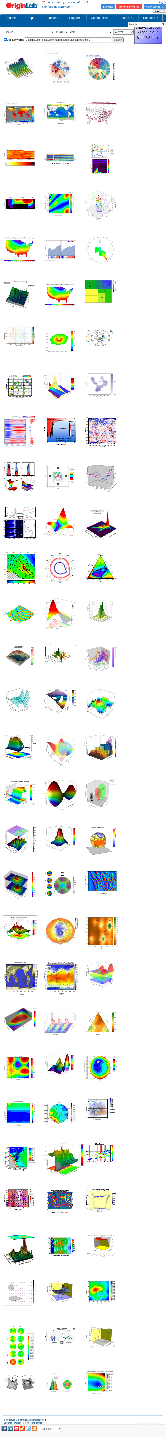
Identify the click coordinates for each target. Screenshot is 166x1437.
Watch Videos (154, 6)
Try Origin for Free (129, 6)
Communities (101, 18)
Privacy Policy (21, 1423)
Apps (32, 18)
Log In (162, 2)
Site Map (8, 1423)
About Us (127, 18)
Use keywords (15, 39)
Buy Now (108, 6)
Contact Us (150, 18)
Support (75, 18)
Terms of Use (35, 1423)
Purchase (52, 18)
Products (12, 18)
